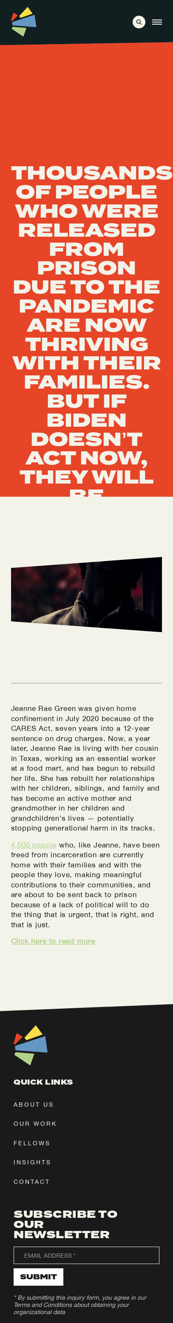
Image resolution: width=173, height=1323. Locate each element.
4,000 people (34, 845)
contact (32, 1181)
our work (35, 1123)
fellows (32, 1143)
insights (32, 1162)
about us (34, 1104)
